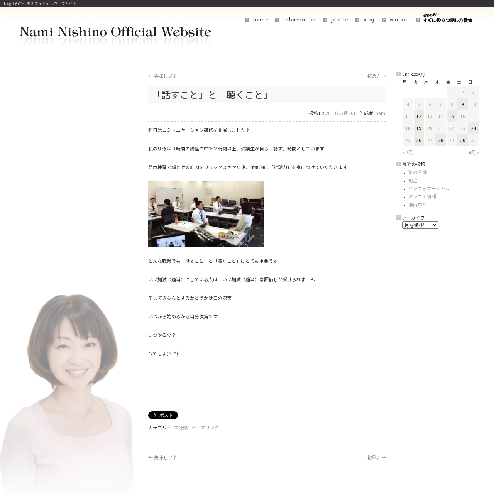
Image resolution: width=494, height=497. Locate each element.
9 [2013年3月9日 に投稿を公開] (462, 104)
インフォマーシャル (429, 188)
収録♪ (376, 75)
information (299, 20)
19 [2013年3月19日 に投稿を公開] (418, 128)
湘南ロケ (417, 204)
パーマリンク (205, 427)
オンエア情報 (422, 196)
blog (368, 20)
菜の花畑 (417, 172)
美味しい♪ (162, 75)
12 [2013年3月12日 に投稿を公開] (418, 116)
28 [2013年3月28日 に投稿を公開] (440, 140)
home (260, 20)
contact (398, 20)
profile (339, 20)
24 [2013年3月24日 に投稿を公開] (473, 128)
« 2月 (407, 152)
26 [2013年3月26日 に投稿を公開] (418, 140)
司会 (413, 180)
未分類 (181, 427)
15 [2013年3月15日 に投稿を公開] (451, 116)
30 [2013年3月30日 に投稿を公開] (462, 140)
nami (381, 113)
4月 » (474, 152)
